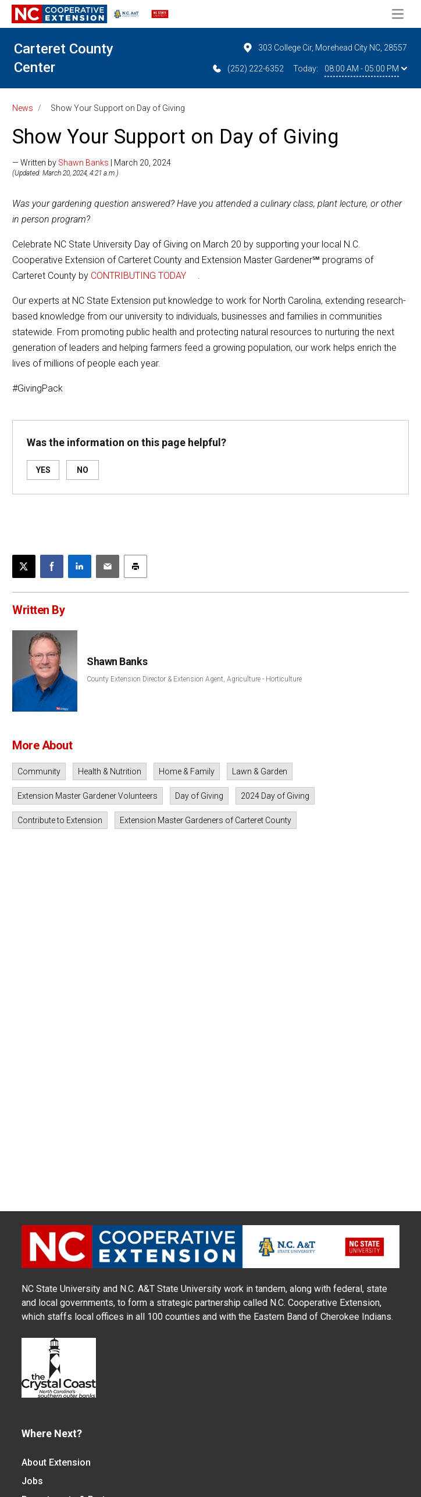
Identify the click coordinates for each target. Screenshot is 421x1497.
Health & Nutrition (109, 771)
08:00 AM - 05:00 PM (365, 68)
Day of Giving (199, 795)
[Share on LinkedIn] (79, 566)
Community (38, 771)
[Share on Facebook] (51, 566)
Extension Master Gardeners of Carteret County (205, 820)
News (22, 108)
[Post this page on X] (23, 566)
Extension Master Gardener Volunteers (87, 795)
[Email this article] (107, 566)
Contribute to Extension (59, 820)
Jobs (32, 1481)
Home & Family (187, 771)
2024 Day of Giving (275, 795)
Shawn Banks (83, 162)
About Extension (56, 1462)
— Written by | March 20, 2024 (91, 162)
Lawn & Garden (259, 771)
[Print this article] (135, 566)
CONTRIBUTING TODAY (138, 275)
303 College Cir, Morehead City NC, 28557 (324, 47)
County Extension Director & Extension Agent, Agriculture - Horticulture (194, 679)
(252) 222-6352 (247, 68)
